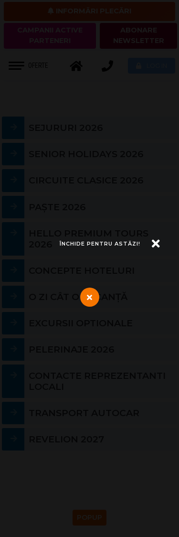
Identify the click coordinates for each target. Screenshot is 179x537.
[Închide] (110, 243)
